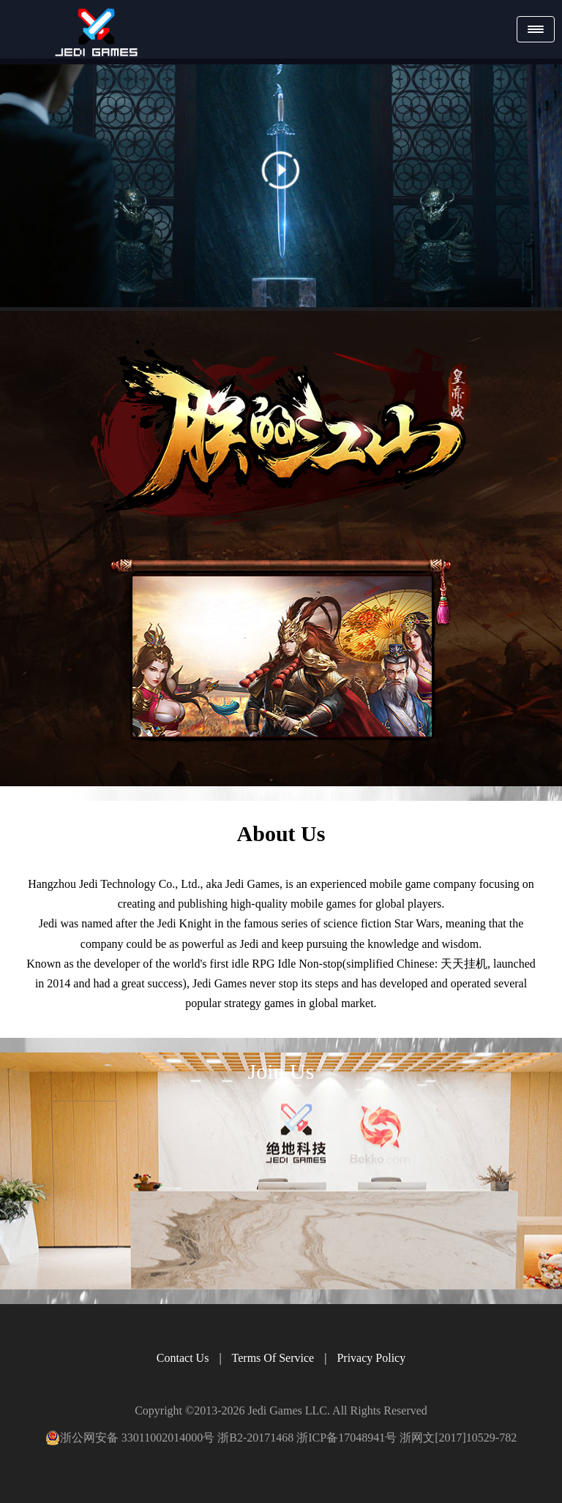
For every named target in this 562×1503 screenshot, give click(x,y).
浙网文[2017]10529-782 (458, 1437)
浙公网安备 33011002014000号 (129, 1438)
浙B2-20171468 (255, 1437)
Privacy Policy (371, 1358)
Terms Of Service (273, 1358)
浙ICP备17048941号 (346, 1437)
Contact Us (183, 1358)
